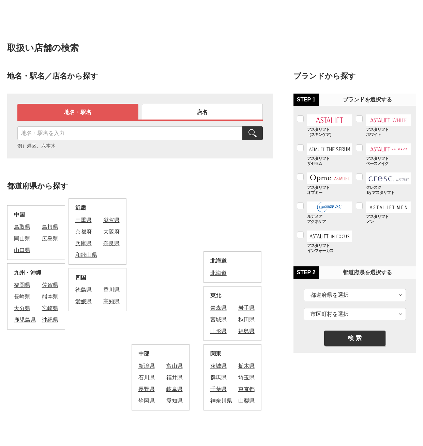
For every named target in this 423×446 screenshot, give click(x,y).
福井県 (174, 377)
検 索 (355, 338)
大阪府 (111, 232)
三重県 (83, 220)
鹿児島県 (25, 320)
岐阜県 (174, 389)
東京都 (246, 389)
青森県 (218, 308)
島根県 (50, 227)
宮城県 (218, 319)
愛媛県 (83, 301)
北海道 (218, 273)
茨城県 (218, 366)
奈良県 (111, 243)
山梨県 (246, 401)
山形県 (218, 331)
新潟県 (146, 366)
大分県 (22, 308)
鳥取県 (22, 227)
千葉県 (218, 389)
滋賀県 (111, 220)
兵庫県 (83, 243)
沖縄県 (50, 320)
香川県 (111, 290)
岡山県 (22, 238)
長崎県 (22, 296)
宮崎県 (50, 308)
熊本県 (50, 296)
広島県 (50, 238)
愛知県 (174, 401)
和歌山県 (86, 255)
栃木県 (246, 366)
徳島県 (83, 290)
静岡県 (146, 401)
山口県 (22, 250)
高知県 (111, 301)
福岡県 (22, 285)
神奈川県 (221, 401)
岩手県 (246, 308)
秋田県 (246, 319)
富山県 (174, 366)
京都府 (83, 232)
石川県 (146, 377)
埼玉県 (246, 377)
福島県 (246, 331)
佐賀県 (50, 285)
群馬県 (218, 377)
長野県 (146, 389)
